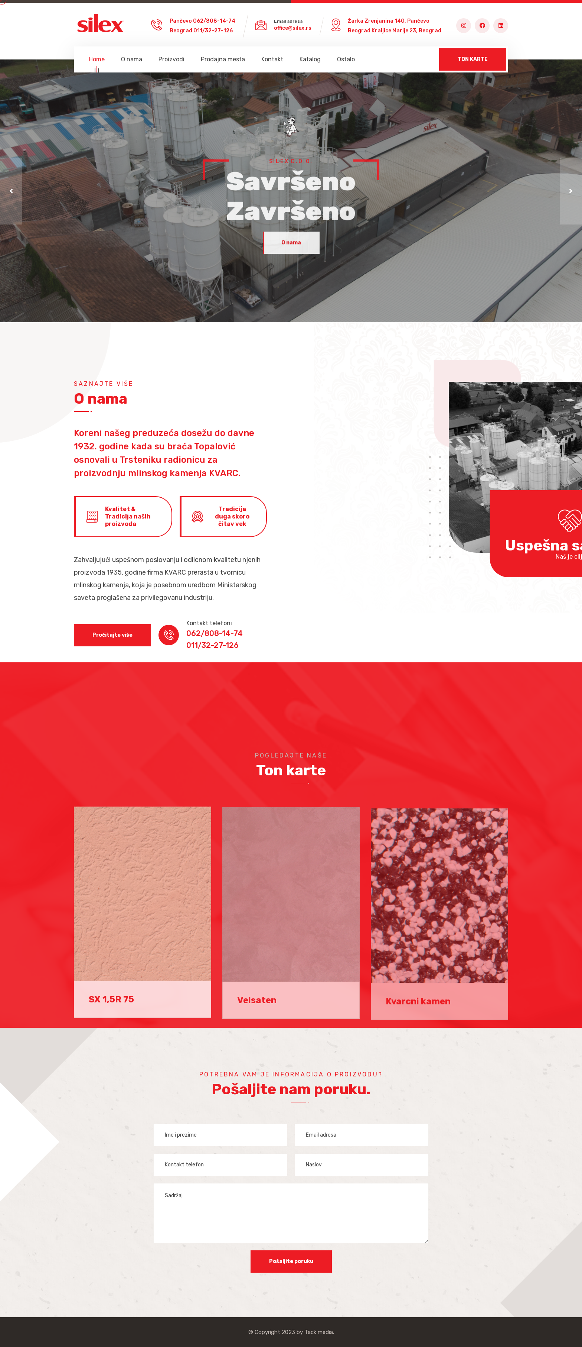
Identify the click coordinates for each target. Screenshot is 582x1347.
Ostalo (346, 59)
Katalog (310, 59)
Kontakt (272, 59)
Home (97, 60)
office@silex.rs (292, 28)
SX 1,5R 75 (111, 1005)
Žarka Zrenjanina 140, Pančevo (388, 21)
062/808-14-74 (214, 21)
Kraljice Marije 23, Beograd (406, 31)
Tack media (318, 1332)
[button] (11, 191)
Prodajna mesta (223, 59)
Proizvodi (171, 59)
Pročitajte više (112, 635)
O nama (131, 59)
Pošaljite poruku (291, 1261)
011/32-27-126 (213, 31)
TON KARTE (473, 59)
